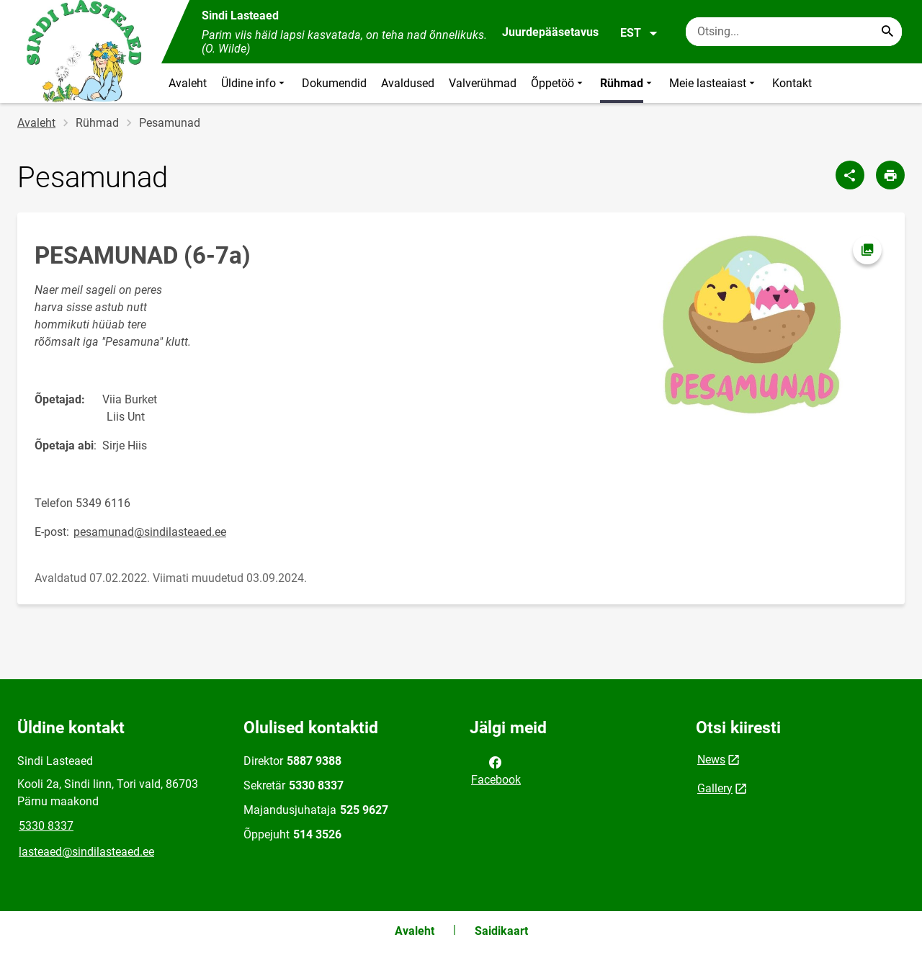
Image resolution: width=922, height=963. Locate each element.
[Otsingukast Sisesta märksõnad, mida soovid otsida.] (794, 31)
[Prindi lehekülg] (890, 175)
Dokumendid (334, 83)
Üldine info (254, 83)
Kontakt (792, 83)
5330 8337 (46, 826)
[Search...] (887, 31)
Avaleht (188, 83)
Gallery (715, 788)
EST (639, 33)
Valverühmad (482, 83)
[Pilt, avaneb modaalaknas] (750, 326)
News (711, 759)
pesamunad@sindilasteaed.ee (149, 532)
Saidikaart (501, 931)
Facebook (496, 770)
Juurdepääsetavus (550, 32)
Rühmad (627, 83)
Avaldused (407, 83)
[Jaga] (850, 175)
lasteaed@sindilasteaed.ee (86, 852)
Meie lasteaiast (713, 83)
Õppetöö (558, 83)
